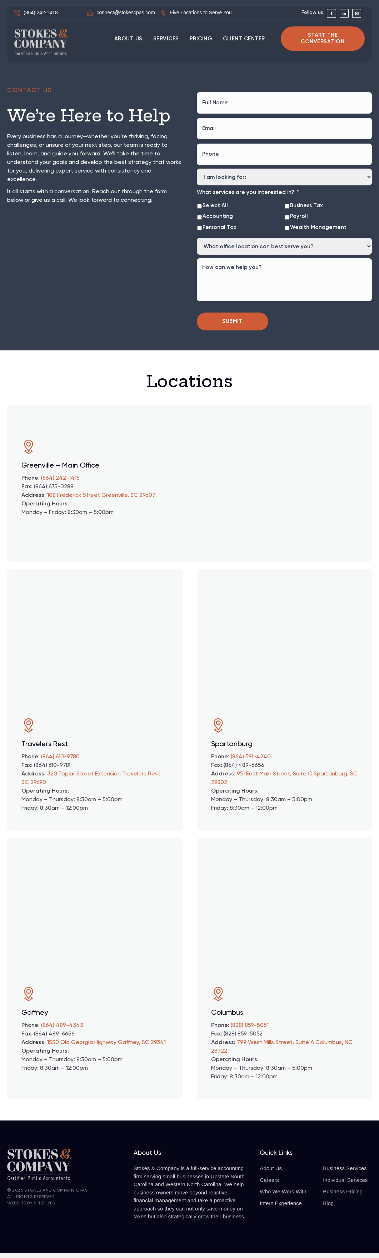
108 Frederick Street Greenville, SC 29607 (101, 500)
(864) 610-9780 (60, 762)
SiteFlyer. (45, 1208)
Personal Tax (219, 218)
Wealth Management (318, 218)
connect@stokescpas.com (125, 12)
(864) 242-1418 (41, 12)
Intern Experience (281, 1208)
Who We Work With (283, 1197)
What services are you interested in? (248, 183)
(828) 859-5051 (250, 1030)
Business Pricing (343, 1197)
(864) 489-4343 (62, 1030)
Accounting (218, 207)
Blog (328, 1208)
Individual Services (345, 1185)
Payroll (299, 207)
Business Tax (306, 196)
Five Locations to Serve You (201, 12)
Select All (215, 196)
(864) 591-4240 (251, 762)
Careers (269, 1185)
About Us (271, 1173)
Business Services (345, 1173)
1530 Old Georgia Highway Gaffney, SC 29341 (106, 1047)
